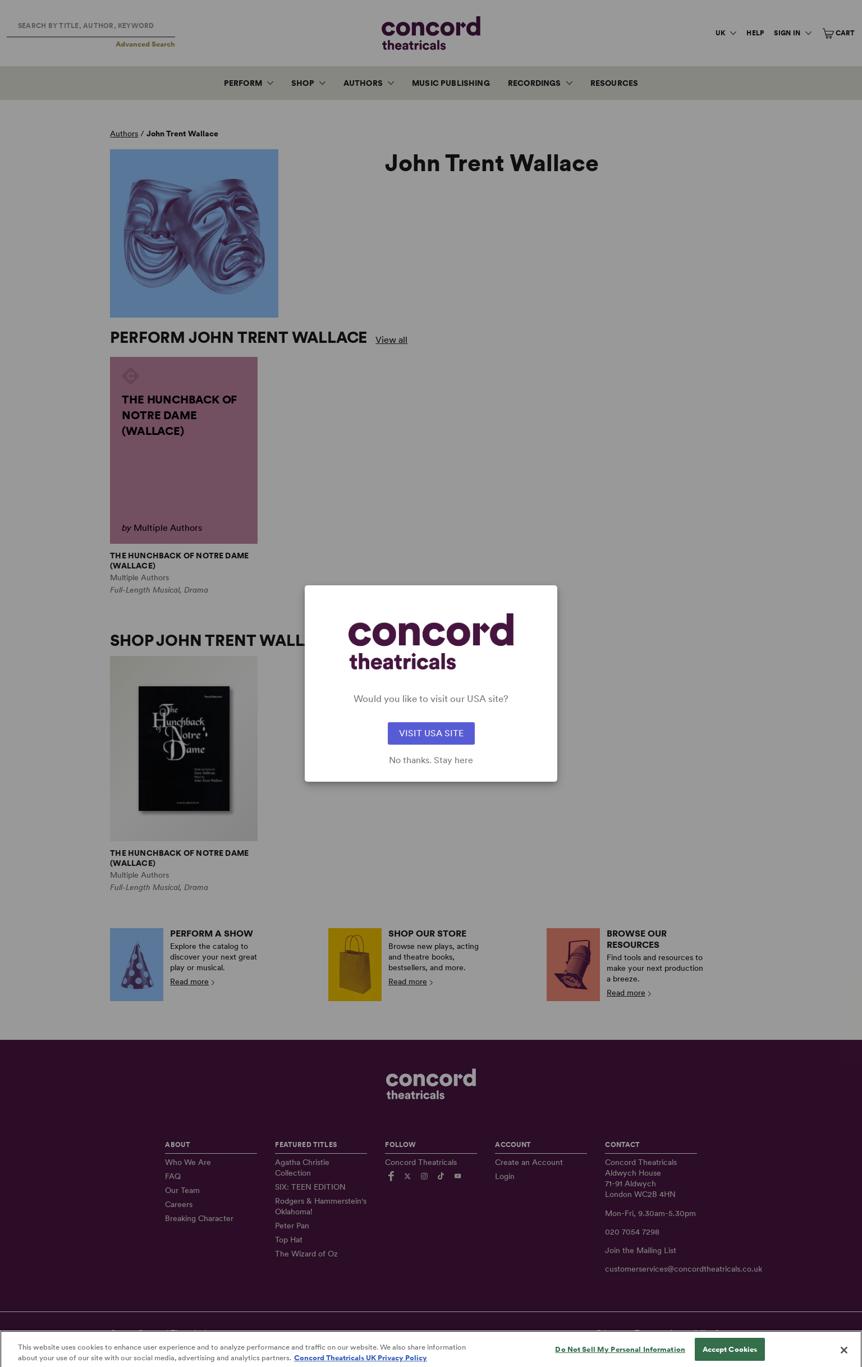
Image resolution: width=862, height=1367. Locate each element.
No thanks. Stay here (431, 760)
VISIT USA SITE (431, 733)
